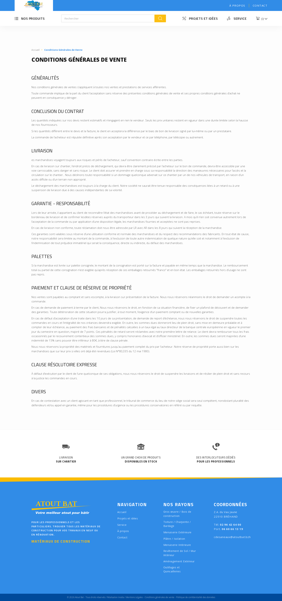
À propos (237, 5)
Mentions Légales (134, 597)
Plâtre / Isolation (174, 538)
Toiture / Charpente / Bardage (177, 524)
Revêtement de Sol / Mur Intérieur (179, 553)
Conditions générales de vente (159, 597)
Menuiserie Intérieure (177, 545)
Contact (260, 5)
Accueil (121, 512)
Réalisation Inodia (115, 597)
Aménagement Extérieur (179, 561)
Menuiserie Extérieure (177, 532)
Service (240, 18)
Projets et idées (203, 18)
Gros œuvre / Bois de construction (177, 514)
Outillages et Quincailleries (172, 569)
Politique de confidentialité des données (195, 597)
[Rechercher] (108, 18)
